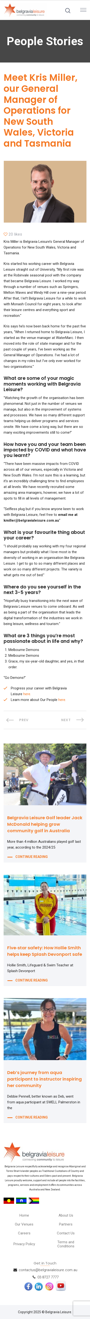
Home (24, 1215)
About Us (66, 1215)
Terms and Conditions (65, 1244)
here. (27, 694)
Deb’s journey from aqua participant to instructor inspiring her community (44, 1078)
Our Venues (24, 1224)
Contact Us (66, 1233)
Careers (24, 1233)
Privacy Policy (24, 1244)
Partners (65, 1224)
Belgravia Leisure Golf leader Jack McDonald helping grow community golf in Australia (44, 824)
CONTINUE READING (31, 856)
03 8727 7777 (48, 1277)
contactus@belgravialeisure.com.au (48, 1270)
